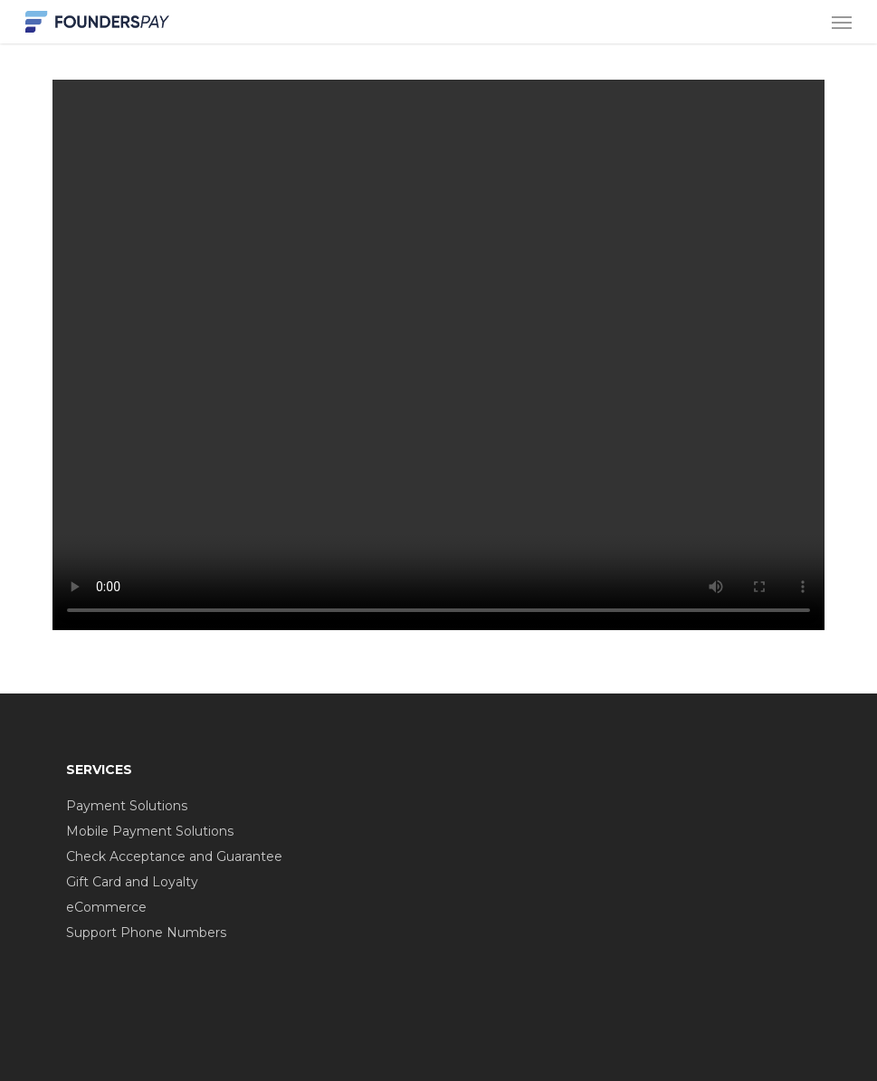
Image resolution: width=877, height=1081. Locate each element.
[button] (842, 22)
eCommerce (106, 907)
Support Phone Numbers (146, 932)
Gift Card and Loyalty (132, 882)
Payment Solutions (126, 806)
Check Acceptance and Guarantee (174, 856)
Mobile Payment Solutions (150, 831)
